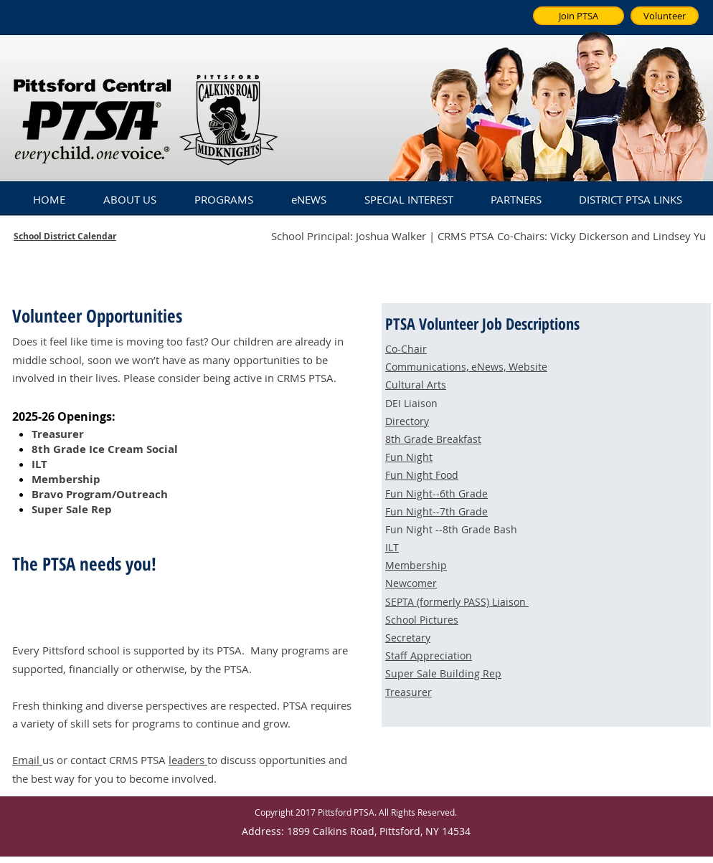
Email (27, 760)
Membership (416, 565)
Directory (407, 421)
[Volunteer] (665, 15)
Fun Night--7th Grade (436, 511)
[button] (129, 193)
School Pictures (421, 619)
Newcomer (411, 583)
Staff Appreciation (428, 655)
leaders (188, 760)
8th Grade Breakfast (433, 439)
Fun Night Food (421, 475)
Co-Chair (406, 349)
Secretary (407, 637)
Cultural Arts (415, 384)
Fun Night (409, 457)
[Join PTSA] (578, 15)
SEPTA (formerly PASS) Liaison (457, 602)
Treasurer (408, 692)
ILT (392, 547)
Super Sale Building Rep (443, 673)
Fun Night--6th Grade (436, 493)
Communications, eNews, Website (466, 366)
